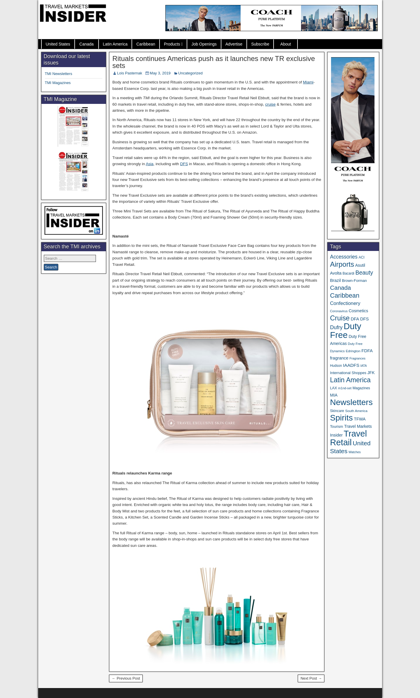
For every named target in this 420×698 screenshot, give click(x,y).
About (285, 44)
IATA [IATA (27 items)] (363, 365)
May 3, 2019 (160, 73)
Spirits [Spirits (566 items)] (341, 417)
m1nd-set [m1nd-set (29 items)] (344, 388)
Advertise (233, 44)
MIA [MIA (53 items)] (333, 395)
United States (58, 44)
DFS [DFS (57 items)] (364, 319)
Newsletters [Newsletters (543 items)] (351, 402)
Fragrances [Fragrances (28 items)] (357, 358)
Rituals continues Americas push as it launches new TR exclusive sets (213, 62)
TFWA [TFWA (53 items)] (359, 419)
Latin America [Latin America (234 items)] (350, 380)
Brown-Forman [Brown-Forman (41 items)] (354, 280)
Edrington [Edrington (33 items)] (353, 351)
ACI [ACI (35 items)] (361, 257)
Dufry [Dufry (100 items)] (336, 327)
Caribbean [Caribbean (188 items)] (344, 295)
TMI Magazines (58, 83)
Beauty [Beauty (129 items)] (364, 272)
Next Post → (311, 678)
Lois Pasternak (129, 73)
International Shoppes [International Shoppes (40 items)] (348, 373)
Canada (86, 44)
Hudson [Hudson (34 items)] (336, 366)
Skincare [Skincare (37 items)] (337, 411)
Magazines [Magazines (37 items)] (361, 388)
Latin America (115, 44)
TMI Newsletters (58, 73)
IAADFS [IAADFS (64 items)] (351, 365)
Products (172, 44)
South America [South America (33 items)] (356, 411)
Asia (149, 164)
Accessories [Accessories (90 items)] (343, 257)
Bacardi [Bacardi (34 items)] (348, 273)
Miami (308, 82)
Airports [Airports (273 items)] (342, 264)
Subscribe (260, 44)
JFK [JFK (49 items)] (371, 372)
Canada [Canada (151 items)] (340, 287)
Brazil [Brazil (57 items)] (335, 280)
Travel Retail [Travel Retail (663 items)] (348, 438)
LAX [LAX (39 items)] (333, 388)
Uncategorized (190, 73)
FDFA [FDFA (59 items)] (367, 350)
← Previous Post (126, 678)
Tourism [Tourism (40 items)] (336, 426)
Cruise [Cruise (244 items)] (339, 318)
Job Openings (203, 44)
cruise (270, 104)
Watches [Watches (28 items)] (355, 452)
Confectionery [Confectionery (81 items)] (345, 303)
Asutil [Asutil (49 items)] (360, 265)
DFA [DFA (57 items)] (355, 319)
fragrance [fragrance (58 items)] (339, 357)
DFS (184, 164)
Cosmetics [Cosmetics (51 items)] (358, 310)
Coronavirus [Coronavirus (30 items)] (338, 311)
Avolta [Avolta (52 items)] (335, 273)
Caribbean (145, 44)
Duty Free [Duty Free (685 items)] (345, 330)
